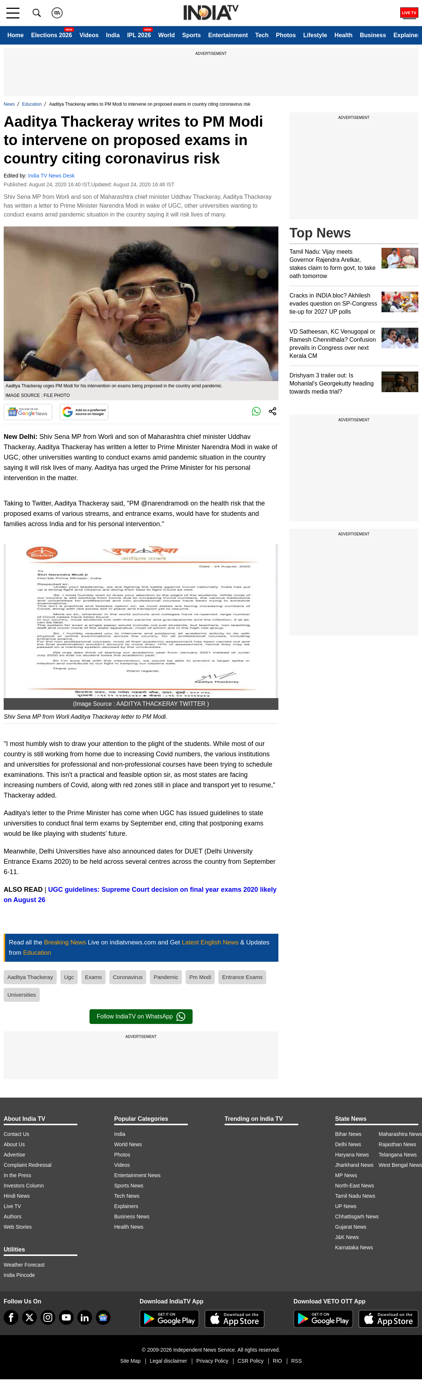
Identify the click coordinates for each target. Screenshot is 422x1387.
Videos (89, 35)
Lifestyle (315, 35)
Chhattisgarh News (357, 1216)
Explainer (406, 35)
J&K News (347, 1237)
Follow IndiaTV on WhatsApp (141, 1016)
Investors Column (24, 1186)
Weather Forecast (24, 1265)
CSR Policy (251, 1361)
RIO (277, 1361)
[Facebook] (11, 1317)
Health (343, 35)
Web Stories (18, 1227)
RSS (296, 1361)
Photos (286, 35)
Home (15, 35)
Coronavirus (128, 977)
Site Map (130, 1361)
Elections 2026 (51, 35)
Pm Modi (200, 977)
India (113, 35)
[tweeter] (29, 1317)
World (166, 35)
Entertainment (228, 35)
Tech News (126, 1196)
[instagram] (48, 1317)
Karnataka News (354, 1247)
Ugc (69, 977)
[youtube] (66, 1317)
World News (128, 1144)
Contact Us (16, 1134)
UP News (345, 1206)
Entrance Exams (242, 977)
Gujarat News (350, 1227)
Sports (191, 35)
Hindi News (17, 1196)
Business (373, 35)
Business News (132, 1216)
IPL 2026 (139, 35)
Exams (93, 977)
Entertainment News (137, 1175)
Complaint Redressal (28, 1165)
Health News (128, 1227)
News (9, 104)
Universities (21, 995)
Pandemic (166, 977)
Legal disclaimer (168, 1361)
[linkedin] (84, 1317)
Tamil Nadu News (355, 1196)
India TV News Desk (51, 176)
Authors (12, 1216)
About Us (14, 1144)
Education (32, 104)
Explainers (126, 1206)
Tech (261, 35)
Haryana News (352, 1155)
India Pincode (19, 1275)
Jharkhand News (354, 1165)
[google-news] (103, 1317)
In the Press (17, 1175)
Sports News (128, 1186)
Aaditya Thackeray (30, 977)
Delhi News (348, 1144)
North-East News (354, 1186)
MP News (346, 1175)
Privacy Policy (212, 1361)
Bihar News (348, 1134)
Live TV (12, 1206)
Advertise (14, 1155)
